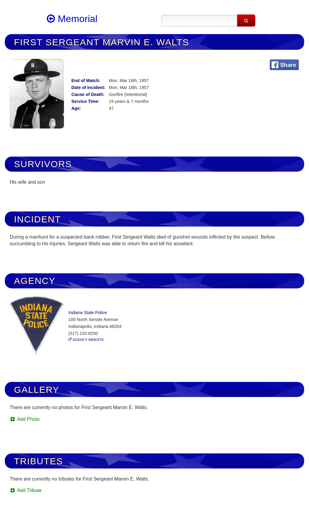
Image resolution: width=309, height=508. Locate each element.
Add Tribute (26, 490)
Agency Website (88, 339)
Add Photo (25, 419)
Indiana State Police (87, 312)
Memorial (72, 18)
